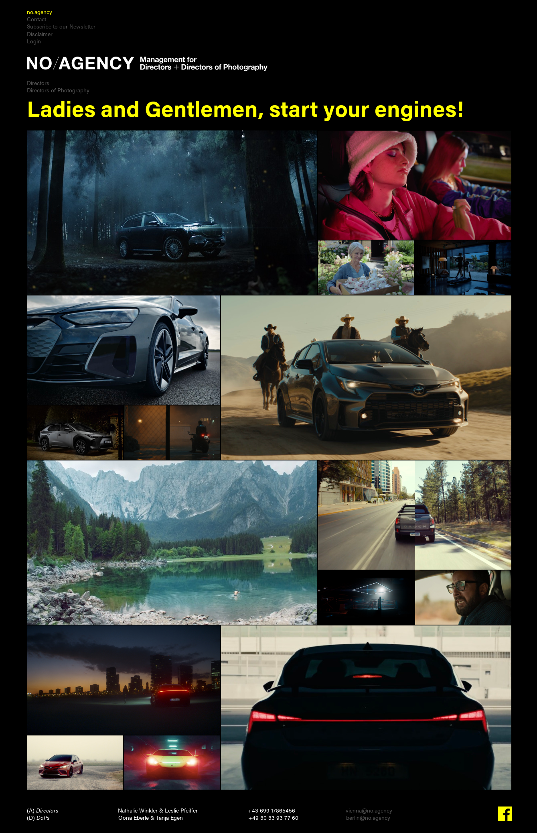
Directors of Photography (58, 90)
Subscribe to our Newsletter (61, 26)
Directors (38, 83)
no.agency (39, 12)
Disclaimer (40, 34)
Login (34, 41)
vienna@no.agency (369, 810)
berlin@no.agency (368, 817)
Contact (36, 19)
